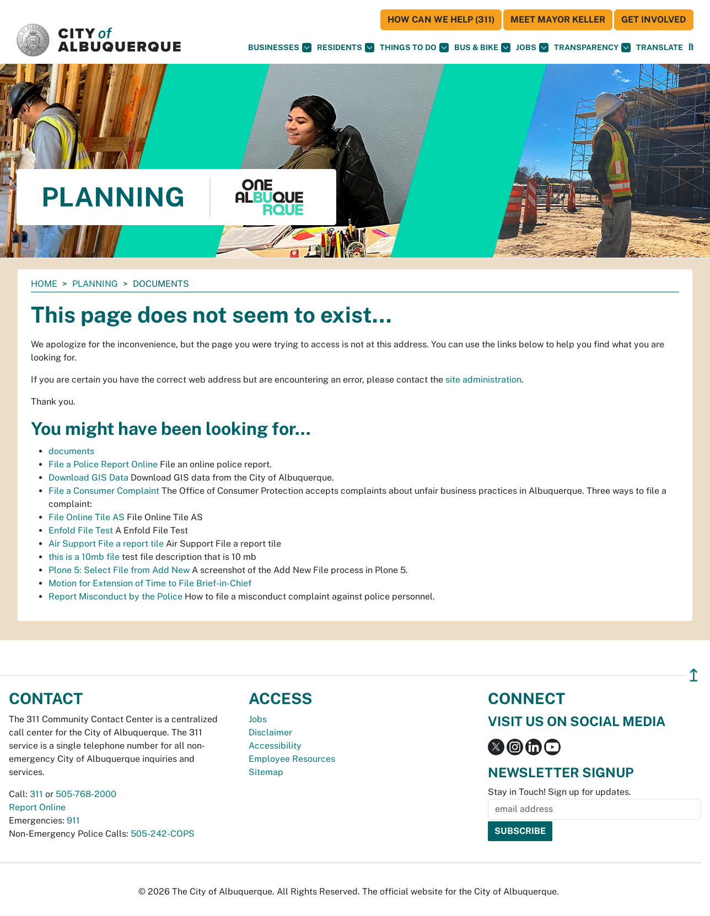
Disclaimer (270, 732)
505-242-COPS (163, 833)
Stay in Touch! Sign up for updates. (559, 792)
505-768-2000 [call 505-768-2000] (86, 794)
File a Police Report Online (103, 464)
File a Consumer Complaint (104, 491)
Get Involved (653, 19)
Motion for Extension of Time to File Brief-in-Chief (150, 583)
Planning (95, 284)
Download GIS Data (88, 477)
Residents (345, 47)
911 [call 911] (73, 820)
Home (44, 284)
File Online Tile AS (87, 517)
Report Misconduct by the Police (115, 596)
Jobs (532, 47)
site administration (483, 379)
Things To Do (414, 47)
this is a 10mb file (84, 557)
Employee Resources (292, 759)
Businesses (279, 47)
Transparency (592, 47)
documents (71, 451)
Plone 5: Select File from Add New (119, 570)
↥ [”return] (693, 675)
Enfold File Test (81, 530)
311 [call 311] (36, 794)
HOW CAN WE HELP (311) (441, 19)
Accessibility (275, 745)
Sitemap (266, 772)
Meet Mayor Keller (557, 19)
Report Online (37, 807)
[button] (659, 47)
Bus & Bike (482, 47)
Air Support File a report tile (106, 543)
